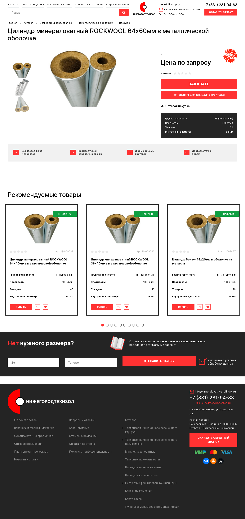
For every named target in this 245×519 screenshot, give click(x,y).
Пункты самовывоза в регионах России (151, 501)
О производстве (33, 4)
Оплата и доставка (59, 4)
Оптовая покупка (177, 106)
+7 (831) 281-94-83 (220, 5)
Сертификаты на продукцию (32, 434)
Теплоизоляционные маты (141, 453)
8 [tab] (133, 325)
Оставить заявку (221, 12)
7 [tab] (129, 325)
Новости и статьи (26, 457)
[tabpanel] (41, 260)
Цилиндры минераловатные (142, 461)
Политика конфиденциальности (90, 449)
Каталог (13, 4)
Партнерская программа (30, 449)
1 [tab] (102, 325)
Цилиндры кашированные (141, 469)
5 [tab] (120, 325)
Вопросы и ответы (81, 418)
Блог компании (79, 426)
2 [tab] (107, 325)
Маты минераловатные (139, 446)
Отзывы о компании (82, 434)
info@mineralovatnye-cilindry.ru (182, 9)
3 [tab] (111, 325)
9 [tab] (137, 325)
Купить (24, 307)
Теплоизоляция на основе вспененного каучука (155, 426)
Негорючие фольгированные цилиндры (149, 477)
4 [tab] (115, 325)
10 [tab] (142, 325)
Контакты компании (87, 4)
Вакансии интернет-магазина (33, 426)
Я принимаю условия (211, 361)
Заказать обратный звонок (213, 438)
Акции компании (116, 4)
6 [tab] (124, 325)
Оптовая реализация (28, 442)
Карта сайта (133, 493)
